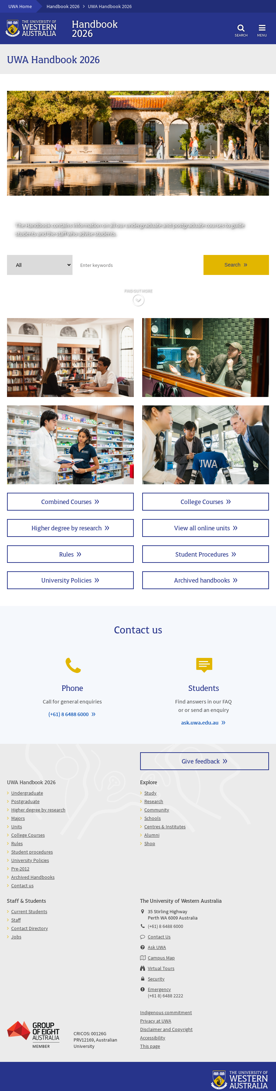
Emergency (159, 989)
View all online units (202, 528)
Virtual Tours (161, 968)
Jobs (16, 937)
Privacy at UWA (155, 1021)
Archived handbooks (202, 580)
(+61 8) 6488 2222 (165, 995)
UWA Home (20, 6)
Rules (66, 554)
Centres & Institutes (165, 826)
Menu (262, 29)
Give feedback (201, 761)
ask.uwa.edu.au (200, 722)
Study (150, 793)
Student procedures (32, 852)
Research (153, 801)
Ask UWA (157, 947)
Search (241, 29)
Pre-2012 (20, 869)
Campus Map (161, 958)
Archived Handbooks (33, 877)
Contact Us (159, 937)
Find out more (138, 290)
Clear (66, 265)
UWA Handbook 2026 (31, 782)
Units (205, 444)
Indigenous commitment (166, 1012)
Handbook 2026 (63, 6)
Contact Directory (29, 928)
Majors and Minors (70, 444)
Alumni (151, 835)
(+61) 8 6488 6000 (68, 714)
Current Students (29, 911)
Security (156, 979)
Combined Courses (66, 501)
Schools (152, 818)
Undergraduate (70, 357)
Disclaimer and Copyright (166, 1029)
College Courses (202, 501)
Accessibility (152, 1038)
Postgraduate (205, 357)
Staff (16, 920)
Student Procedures (201, 554)
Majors (18, 818)
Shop (149, 843)
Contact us (22, 885)
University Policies (66, 580)
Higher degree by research (67, 528)
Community (156, 810)
